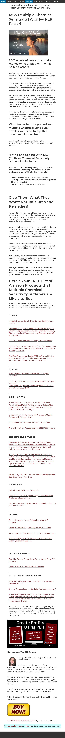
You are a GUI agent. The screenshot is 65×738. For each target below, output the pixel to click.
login (28, 726)
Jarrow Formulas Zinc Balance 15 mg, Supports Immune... (32, 533)
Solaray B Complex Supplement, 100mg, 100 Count (30, 527)
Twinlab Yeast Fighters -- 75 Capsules (24, 490)
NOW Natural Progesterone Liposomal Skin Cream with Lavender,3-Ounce (31, 582)
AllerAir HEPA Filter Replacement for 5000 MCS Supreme (32, 428)
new (15, 2)
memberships (38, 2)
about (9, 2)
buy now (18, 726)
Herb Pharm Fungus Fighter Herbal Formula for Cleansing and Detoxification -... (32, 504)
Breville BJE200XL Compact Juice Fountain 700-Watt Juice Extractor (32, 382)
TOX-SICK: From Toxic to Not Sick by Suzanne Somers (30, 340)
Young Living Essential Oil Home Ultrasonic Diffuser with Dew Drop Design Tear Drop (32, 475)
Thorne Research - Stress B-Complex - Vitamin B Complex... (28, 521)
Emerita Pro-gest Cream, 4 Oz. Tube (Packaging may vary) (32, 589)
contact (55, 2)
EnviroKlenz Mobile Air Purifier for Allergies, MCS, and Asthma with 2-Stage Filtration (30, 416)
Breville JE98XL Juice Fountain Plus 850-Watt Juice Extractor (29, 374)
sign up (48, 2)
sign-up (10, 726)
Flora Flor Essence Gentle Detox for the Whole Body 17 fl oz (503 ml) (32, 560)
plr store (29, 2)
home (3, 2)
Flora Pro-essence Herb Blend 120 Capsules (26, 566)
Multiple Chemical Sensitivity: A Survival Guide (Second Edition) (31, 322)
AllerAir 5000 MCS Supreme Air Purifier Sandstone (29, 422)
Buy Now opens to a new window (20, 720)
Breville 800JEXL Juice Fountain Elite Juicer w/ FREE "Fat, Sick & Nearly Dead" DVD (31, 386)
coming (21, 2)
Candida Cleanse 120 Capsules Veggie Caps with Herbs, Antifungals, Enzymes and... (31, 496)
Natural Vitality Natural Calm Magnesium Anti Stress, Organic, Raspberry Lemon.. (30, 539)
